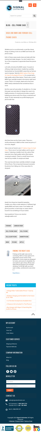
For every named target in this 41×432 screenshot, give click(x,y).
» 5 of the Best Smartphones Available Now (18, 301)
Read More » (16, 273)
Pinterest (15, 371)
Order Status (9, 333)
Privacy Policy (19, 421)
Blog (7, 360)
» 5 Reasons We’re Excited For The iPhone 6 (19, 304)
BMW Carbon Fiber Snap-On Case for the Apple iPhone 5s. (20, 74)
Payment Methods (11, 347)
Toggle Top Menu (20, 1)
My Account (9, 328)
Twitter (11, 371)
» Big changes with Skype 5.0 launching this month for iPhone (19, 308)
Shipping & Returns (11, 344)
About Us (8, 357)
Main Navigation (6, 16)
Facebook (7, 371)
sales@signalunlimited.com (17, 400)
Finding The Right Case (21, 250)
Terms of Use (28, 421)
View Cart (9, 330)
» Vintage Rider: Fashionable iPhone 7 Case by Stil (19, 291)
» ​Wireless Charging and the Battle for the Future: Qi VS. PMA (20, 297)
